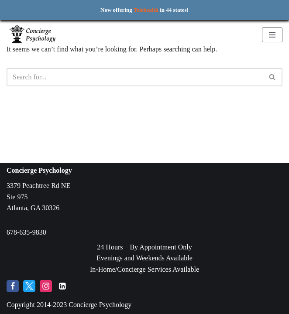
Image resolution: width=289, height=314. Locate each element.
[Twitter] (29, 286)
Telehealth (146, 10)
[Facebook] (13, 286)
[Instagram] (46, 286)
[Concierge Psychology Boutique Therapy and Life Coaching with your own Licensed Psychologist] (33, 35)
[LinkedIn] (62, 286)
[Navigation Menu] (272, 34)
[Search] (135, 77)
